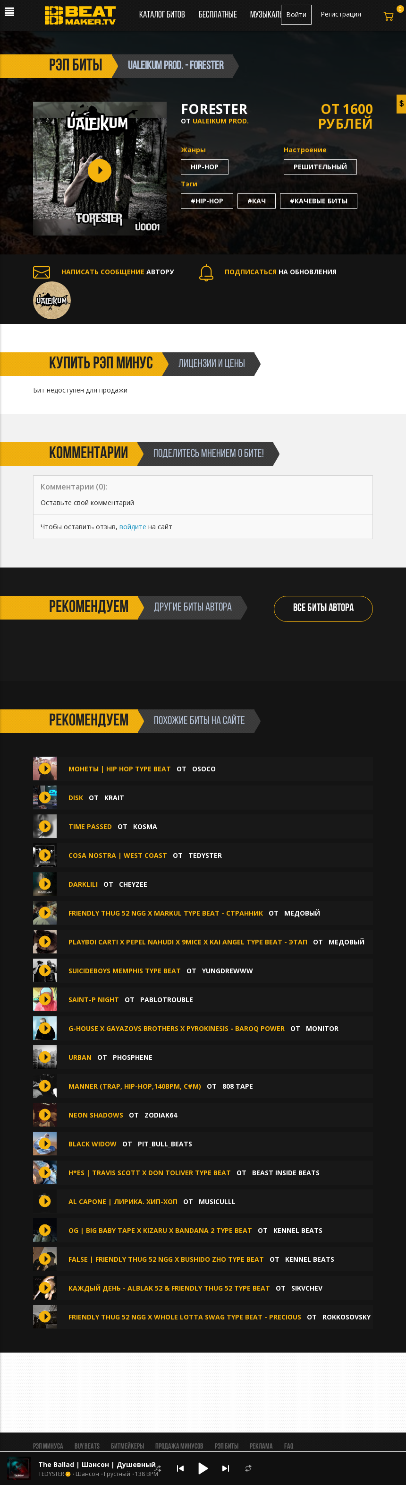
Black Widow (92, 1143)
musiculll (217, 1201)
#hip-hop (207, 200)
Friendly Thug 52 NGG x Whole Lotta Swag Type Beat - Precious (184, 1316)
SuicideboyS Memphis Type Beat (125, 970)
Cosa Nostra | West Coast (117, 855)
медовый (302, 912)
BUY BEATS (87, 1446)
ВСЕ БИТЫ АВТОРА (323, 608)
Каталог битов (162, 15)
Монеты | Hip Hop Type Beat (119, 768)
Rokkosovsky (346, 1316)
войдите (132, 526)
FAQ (288, 1446)
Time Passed (90, 826)
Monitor (322, 1028)
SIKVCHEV (306, 1288)
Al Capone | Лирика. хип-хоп (123, 1201)
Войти (296, 14)
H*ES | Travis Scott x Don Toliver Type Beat (149, 1172)
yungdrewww (227, 970)
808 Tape (237, 1086)
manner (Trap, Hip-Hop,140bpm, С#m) (134, 1086)
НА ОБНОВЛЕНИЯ (268, 271)
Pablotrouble (166, 999)
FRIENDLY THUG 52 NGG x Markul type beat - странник (165, 912)
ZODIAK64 (160, 1114)
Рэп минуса (48, 1446)
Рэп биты (226, 1446)
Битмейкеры (127, 1446)
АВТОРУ (103, 271)
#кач (256, 200)
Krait (114, 797)
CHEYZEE (133, 884)
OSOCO (204, 768)
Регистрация (341, 13)
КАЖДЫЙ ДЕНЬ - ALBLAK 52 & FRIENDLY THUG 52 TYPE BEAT (169, 1288)
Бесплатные (218, 15)
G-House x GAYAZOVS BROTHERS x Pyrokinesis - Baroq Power (176, 1028)
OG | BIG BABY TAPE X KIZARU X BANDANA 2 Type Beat (160, 1230)
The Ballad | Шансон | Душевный (97, 1464)
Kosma (145, 826)
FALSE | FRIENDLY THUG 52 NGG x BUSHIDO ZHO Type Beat (166, 1259)
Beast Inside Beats (286, 1172)
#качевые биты (318, 200)
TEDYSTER (205, 855)
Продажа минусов (179, 1446)
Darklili (83, 884)
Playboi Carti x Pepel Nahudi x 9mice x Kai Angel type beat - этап (187, 941)
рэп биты (75, 66)
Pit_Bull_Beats (165, 1143)
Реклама (261, 1446)
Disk (75, 797)
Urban (80, 1057)
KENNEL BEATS (297, 1230)
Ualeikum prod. (221, 120)
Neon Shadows (95, 1114)
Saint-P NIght (93, 999)
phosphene (132, 1057)
